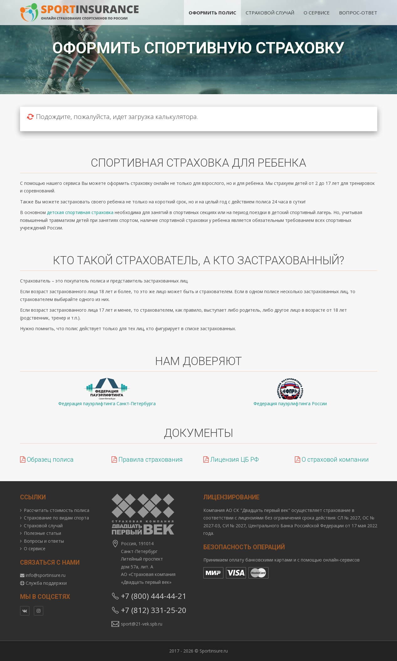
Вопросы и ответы (44, 541)
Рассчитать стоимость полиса (56, 510)
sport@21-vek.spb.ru (141, 624)
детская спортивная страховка (80, 212)
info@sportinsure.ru (45, 575)
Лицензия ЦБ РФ (231, 459)
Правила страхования (147, 459)
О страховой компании (332, 459)
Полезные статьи (42, 533)
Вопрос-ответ (358, 12)
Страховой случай (270, 12)
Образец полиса (47, 459)
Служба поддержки (46, 583)
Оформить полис (212, 12)
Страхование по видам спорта (56, 518)
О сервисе (317, 12)
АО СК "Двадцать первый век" (258, 510)
